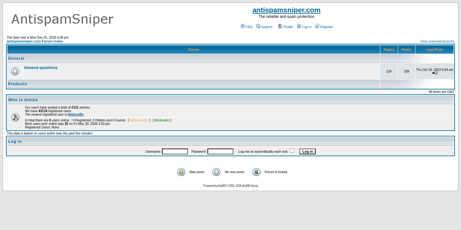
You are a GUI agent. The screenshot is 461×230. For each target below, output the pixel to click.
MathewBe (76, 114)
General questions (41, 67)
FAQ (247, 27)
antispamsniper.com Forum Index (35, 41)
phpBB (221, 186)
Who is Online (23, 100)
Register (324, 27)
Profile (285, 27)
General (16, 58)
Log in (304, 27)
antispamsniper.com (287, 10)
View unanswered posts (437, 41)
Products (17, 84)
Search (264, 27)
